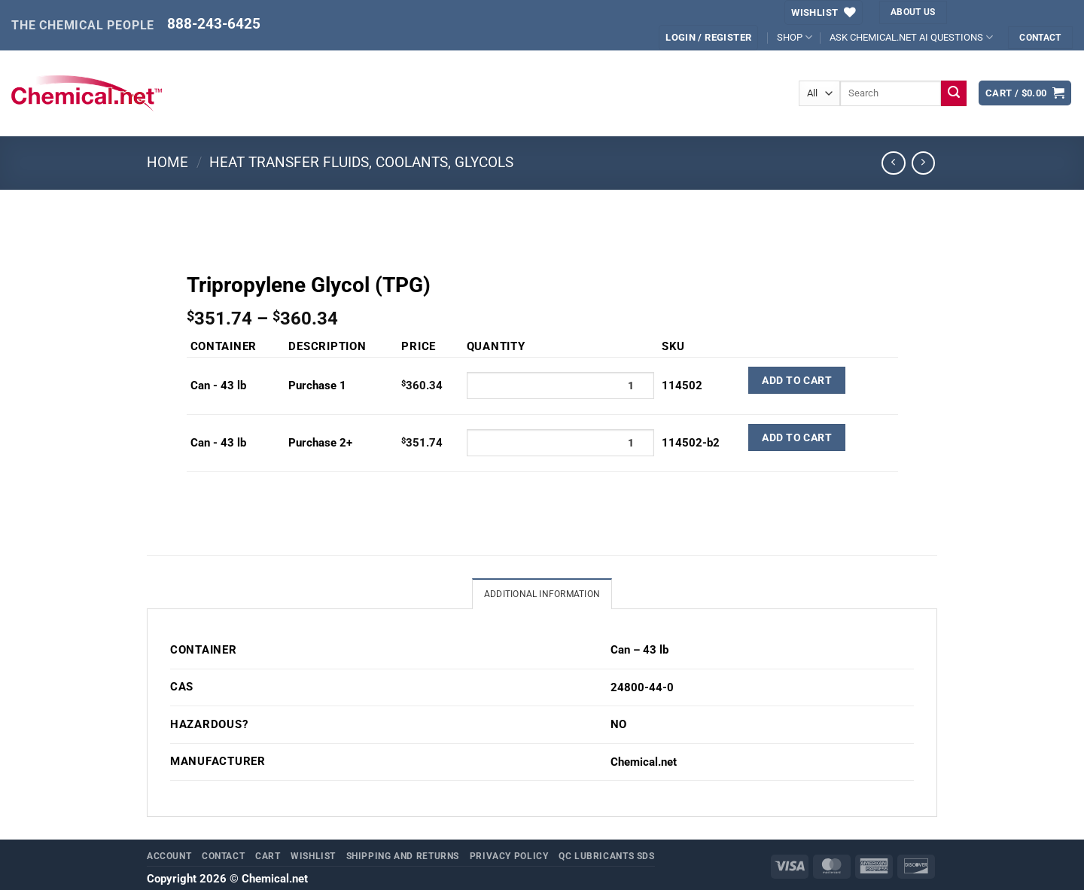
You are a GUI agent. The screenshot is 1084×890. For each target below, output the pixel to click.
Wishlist (313, 856)
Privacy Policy (509, 856)
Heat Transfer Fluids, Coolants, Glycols (361, 162)
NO (618, 725)
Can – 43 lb (639, 650)
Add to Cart (797, 380)
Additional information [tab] (542, 594)
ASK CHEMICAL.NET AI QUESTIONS (911, 37)
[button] (708, 37)
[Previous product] (924, 163)
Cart (268, 856)
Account (169, 856)
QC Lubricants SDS (607, 856)
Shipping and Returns (403, 856)
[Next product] (894, 163)
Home (167, 162)
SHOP (794, 37)
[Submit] (954, 93)
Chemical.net (644, 763)
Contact (223, 856)
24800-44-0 (642, 688)
